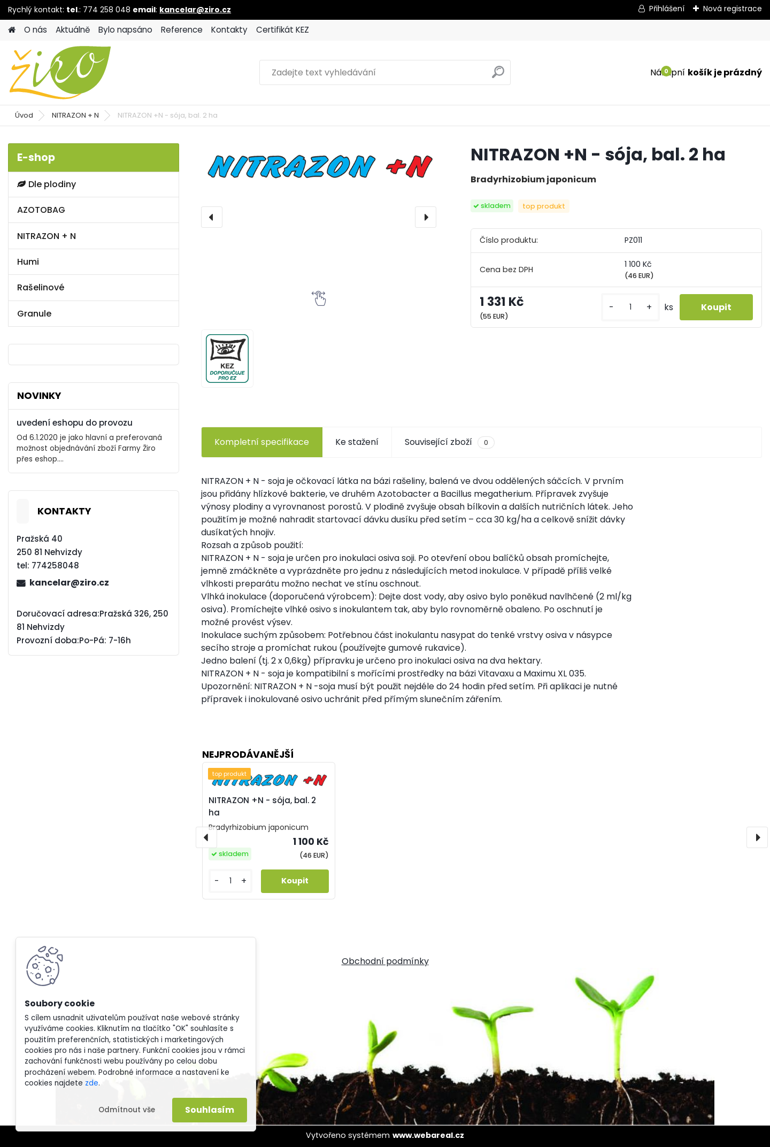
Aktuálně (73, 29)
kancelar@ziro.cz (195, 9)
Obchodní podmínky (385, 961)
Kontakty (229, 29)
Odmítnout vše (126, 1110)
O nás (35, 29)
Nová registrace (732, 8)
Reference (182, 29)
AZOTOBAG (41, 210)
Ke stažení (357, 442)
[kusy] (630, 307)
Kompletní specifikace (261, 442)
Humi (28, 262)
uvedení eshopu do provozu (75, 422)
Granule (34, 313)
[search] (498, 76)
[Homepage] (12, 30)
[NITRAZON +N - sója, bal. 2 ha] (318, 165)
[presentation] (211, 217)
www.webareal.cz (428, 1135)
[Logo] (81, 72)
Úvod (24, 115)
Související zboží (450, 442)
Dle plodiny (46, 184)
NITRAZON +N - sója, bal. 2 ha (262, 806)
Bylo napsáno (125, 29)
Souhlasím (209, 1110)
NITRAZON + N (75, 115)
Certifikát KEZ (282, 29)
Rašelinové (40, 287)
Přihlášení (666, 8)
